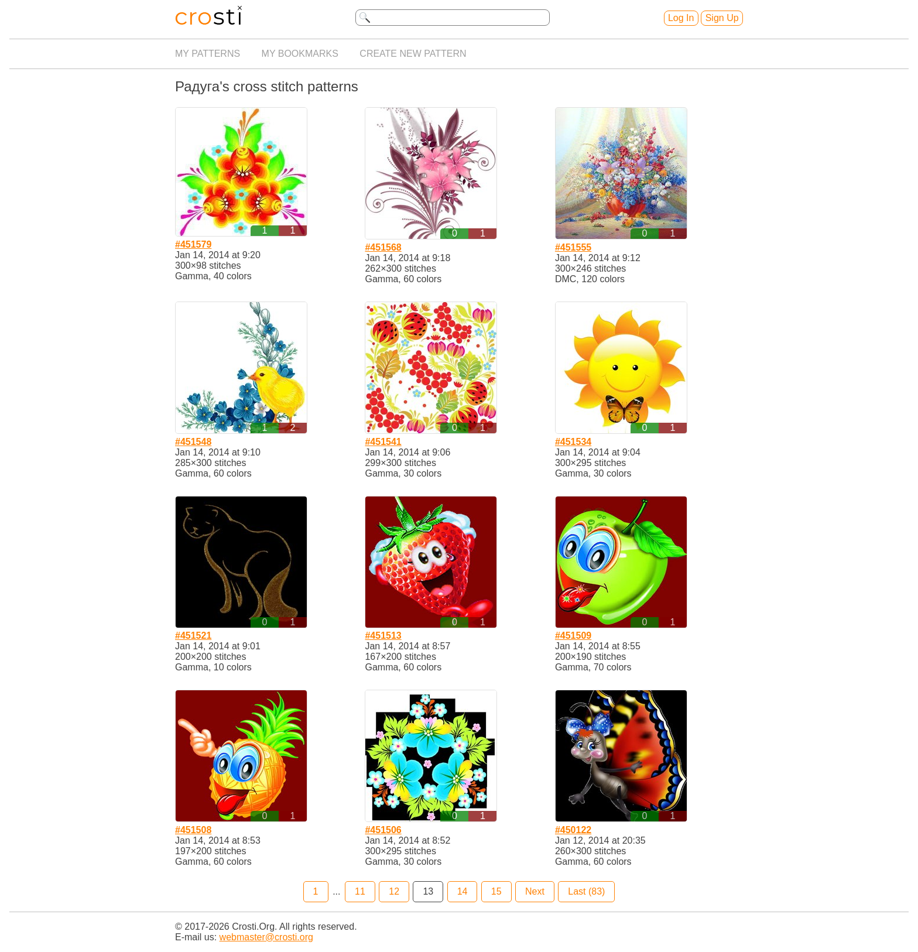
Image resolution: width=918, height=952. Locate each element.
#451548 (193, 442)
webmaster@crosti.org (266, 937)
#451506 (383, 830)
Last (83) (586, 891)
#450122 (573, 830)
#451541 (383, 442)
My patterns (207, 54)
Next (534, 891)
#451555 (573, 247)
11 (360, 891)
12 (394, 891)
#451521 (193, 636)
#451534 (573, 442)
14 (462, 891)
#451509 (573, 636)
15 (496, 891)
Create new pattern (412, 54)
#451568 (383, 247)
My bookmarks (300, 54)
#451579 (193, 244)
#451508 (193, 830)
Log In (681, 18)
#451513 (383, 636)
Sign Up (722, 18)
